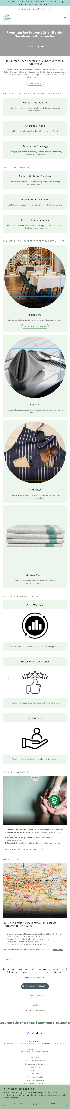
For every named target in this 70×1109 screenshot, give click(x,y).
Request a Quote (35, 47)
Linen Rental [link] (35, 1067)
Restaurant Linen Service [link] (35, 1060)
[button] (65, 17)
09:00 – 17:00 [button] (39, 1010)
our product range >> (35, 326)
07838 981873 (11, 1043)
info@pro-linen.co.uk (30, 1043)
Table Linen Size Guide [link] (35, 1080)
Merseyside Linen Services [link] (35, 1083)
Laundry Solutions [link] (35, 1074)
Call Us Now (35, 83)
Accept (52, 1104)
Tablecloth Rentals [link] (35, 1077)
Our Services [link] (35, 1057)
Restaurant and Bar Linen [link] (35, 1064)
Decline (18, 1104)
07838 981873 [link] (46, 9)
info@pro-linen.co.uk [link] (29, 9)
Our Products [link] (35, 1070)
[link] (7, 17)
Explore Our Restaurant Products (22, 849)
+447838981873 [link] (35, 997)
